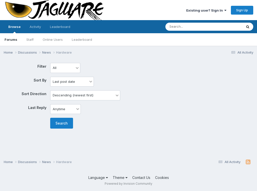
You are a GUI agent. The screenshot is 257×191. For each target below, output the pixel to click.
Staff (30, 39)
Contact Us (141, 177)
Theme (120, 177)
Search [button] (61, 123)
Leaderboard (82, 39)
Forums (11, 39)
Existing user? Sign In (206, 10)
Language (98, 177)
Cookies (162, 177)
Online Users (53, 39)
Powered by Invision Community (128, 183)
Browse (14, 29)
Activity (35, 27)
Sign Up (242, 10)
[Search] (190, 27)
